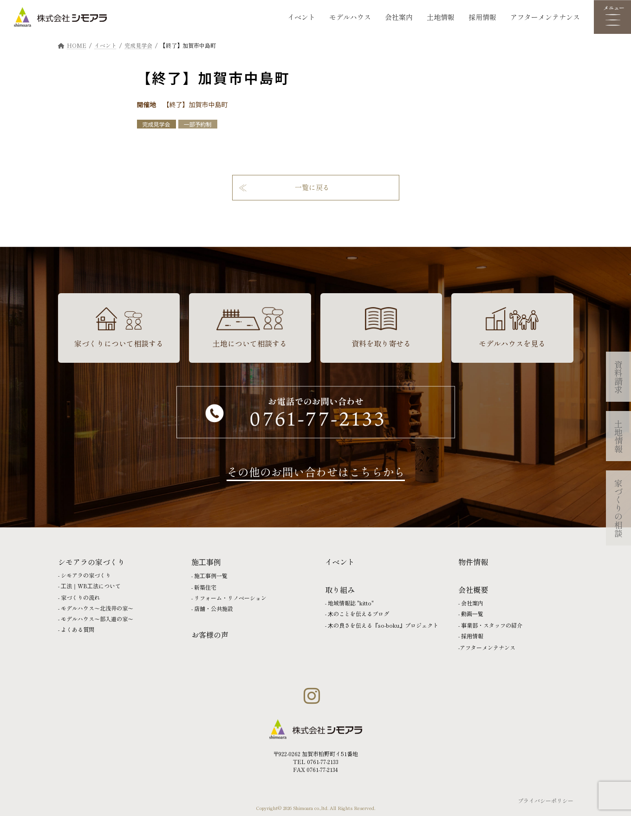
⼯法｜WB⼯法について (91, 586)
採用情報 (482, 17)
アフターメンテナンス (545, 17)
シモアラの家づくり (86, 575)
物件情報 (473, 561)
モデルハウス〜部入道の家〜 (97, 619)
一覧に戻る (312, 187)
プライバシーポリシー (545, 800)
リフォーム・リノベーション (230, 598)
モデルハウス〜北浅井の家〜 (97, 608)
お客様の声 (209, 634)
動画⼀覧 (472, 613)
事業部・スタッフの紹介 (491, 625)
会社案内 (399, 17)
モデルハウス (350, 17)
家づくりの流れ (80, 597)
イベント (301, 17)
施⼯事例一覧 (211, 575)
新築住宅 (205, 587)
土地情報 (441, 17)
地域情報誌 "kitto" (351, 603)
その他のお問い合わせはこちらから (316, 471)
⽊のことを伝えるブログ (358, 613)
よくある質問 (77, 629)
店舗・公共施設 (213, 608)
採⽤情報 (472, 636)
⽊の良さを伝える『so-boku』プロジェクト (383, 625)
